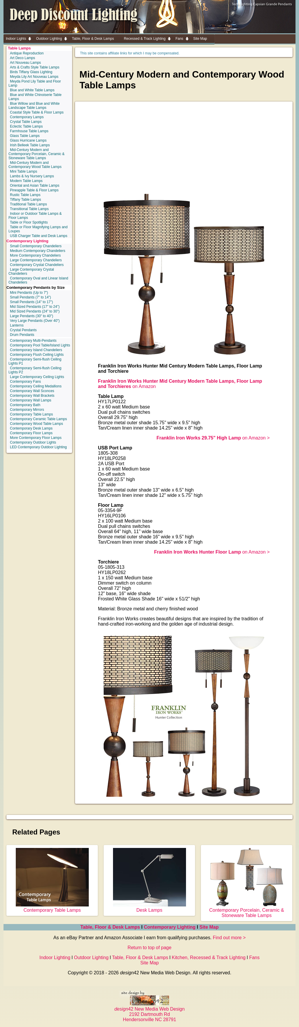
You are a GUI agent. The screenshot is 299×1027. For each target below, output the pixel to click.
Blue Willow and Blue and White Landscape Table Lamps (34, 106)
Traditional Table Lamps (28, 204)
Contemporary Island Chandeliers (36, 350)
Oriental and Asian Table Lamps (34, 185)
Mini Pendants (29, 293)
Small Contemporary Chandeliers (36, 246)
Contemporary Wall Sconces (32, 391)
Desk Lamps (149, 907)
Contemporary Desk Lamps (31, 428)
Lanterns (17, 325)
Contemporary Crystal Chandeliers (37, 265)
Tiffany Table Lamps (25, 199)
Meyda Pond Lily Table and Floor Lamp (34, 83)
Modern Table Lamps (26, 181)
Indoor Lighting (54, 957)
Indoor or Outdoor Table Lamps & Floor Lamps (35, 216)
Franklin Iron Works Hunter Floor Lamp (198, 551)
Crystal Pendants (23, 330)
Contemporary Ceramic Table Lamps (38, 419)
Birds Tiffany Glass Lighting (31, 72)
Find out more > (229, 937)
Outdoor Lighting (91, 957)
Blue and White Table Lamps (32, 90)
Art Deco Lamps (22, 58)
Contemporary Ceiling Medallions (36, 386)
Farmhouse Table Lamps (29, 131)
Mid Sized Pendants (35, 307)
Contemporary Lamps (27, 117)
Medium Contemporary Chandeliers (37, 251)
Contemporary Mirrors (27, 410)
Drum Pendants (22, 335)
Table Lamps (19, 48)
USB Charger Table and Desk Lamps (38, 236)
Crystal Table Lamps (26, 122)
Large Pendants (31, 316)
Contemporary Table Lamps (31, 414)
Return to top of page (149, 947)
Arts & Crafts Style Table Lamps (34, 67)
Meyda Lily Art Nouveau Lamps (34, 77)
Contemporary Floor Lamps (31, 433)
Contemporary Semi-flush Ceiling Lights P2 (34, 370)
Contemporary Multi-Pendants (33, 341)
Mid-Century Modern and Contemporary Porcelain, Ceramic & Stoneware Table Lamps (36, 154)
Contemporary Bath (25, 405)
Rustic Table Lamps (25, 195)
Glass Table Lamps (25, 136)
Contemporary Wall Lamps (30, 400)
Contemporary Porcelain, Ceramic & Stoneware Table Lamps (246, 910)
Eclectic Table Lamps (26, 126)
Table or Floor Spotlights (29, 222)
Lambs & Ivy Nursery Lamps (32, 176)
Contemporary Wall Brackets (32, 396)
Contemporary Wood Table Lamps (36, 424)
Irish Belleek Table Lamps (30, 145)
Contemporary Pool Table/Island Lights (40, 345)
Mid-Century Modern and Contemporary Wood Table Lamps (35, 165)
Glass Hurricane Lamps (28, 140)
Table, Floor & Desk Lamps (110, 927)
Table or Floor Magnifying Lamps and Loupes (37, 229)
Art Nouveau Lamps (25, 63)
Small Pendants (30, 297)
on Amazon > (213, 437)
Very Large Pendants (35, 321)
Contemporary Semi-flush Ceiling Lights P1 (34, 361)
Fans (254, 957)
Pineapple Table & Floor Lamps (34, 190)
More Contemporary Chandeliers (35, 255)
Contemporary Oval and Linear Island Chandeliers (38, 280)
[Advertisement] (184, 150)
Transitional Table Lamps (29, 209)
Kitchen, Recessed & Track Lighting (209, 957)
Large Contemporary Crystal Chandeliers (31, 271)
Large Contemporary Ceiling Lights (37, 377)
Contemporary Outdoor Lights (33, 442)
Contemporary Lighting (27, 241)
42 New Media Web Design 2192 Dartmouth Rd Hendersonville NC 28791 (149, 1011)
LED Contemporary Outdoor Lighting (38, 447)
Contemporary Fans (25, 381)
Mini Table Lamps (23, 171)
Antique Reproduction (27, 53)
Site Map (209, 927)
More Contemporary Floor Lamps (36, 438)
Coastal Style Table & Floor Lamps (37, 112)
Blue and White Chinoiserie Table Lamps (35, 97)
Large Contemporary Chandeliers (36, 260)
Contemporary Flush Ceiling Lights (37, 355)
